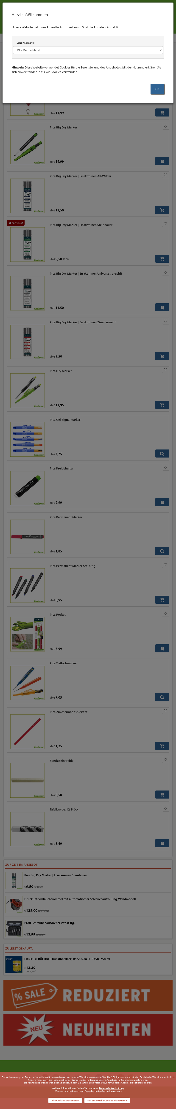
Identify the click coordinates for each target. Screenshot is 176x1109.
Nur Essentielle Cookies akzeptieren (107, 1100)
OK (157, 89)
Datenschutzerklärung (111, 1088)
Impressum (115, 1090)
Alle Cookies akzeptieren (65, 1100)
